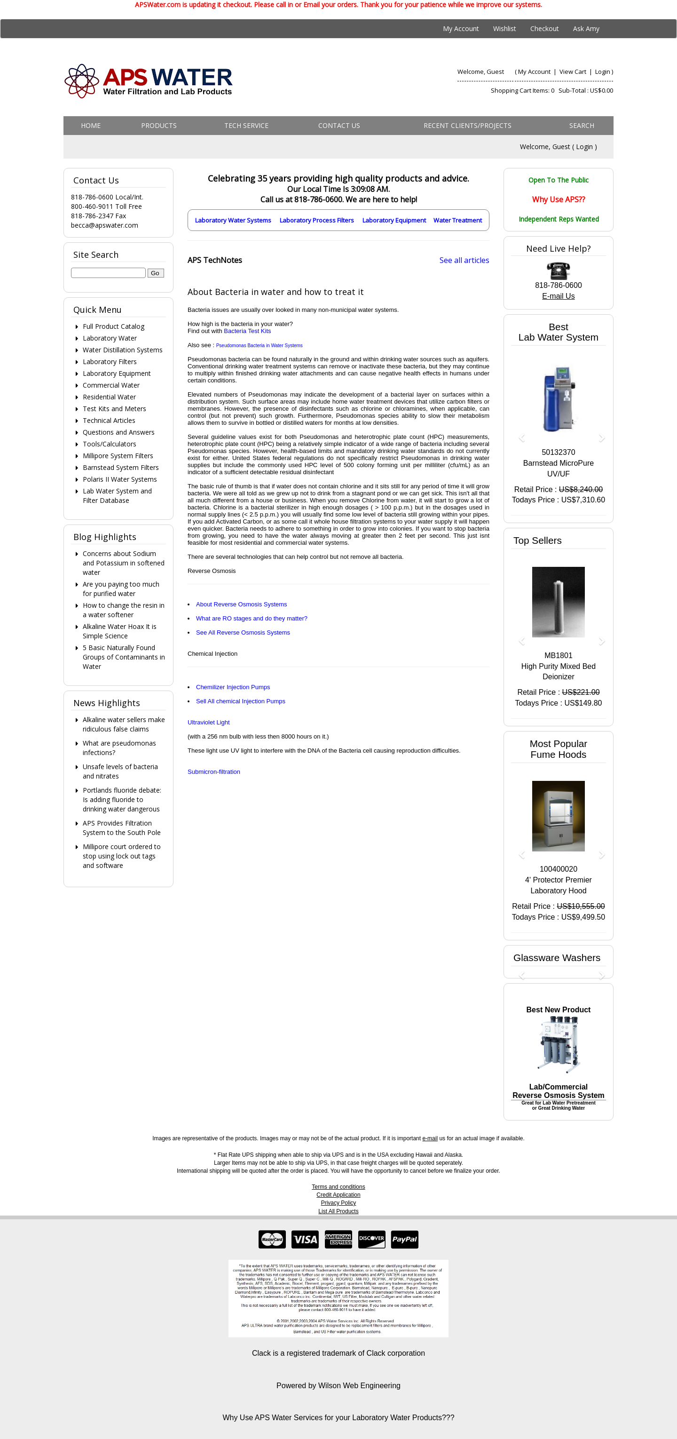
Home (91, 125)
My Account (461, 28)
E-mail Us (558, 296)
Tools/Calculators (109, 443)
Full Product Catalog (113, 326)
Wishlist (504, 28)
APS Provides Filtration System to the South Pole (122, 828)
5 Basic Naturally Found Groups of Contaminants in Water (124, 657)
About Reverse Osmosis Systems (241, 604)
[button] (518, 433)
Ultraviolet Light (209, 722)
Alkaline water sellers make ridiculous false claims (124, 724)
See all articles (464, 260)
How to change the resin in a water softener (124, 610)
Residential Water (109, 396)
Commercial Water (111, 385)
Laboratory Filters (110, 361)
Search (581, 125)
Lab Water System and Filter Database (117, 495)
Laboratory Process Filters (317, 220)
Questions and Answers (119, 432)
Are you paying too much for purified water (121, 589)
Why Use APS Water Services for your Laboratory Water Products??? (338, 1418)
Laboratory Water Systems (233, 220)
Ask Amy (586, 28)
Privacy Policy (338, 1203)
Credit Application (338, 1195)
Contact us (339, 125)
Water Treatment (457, 220)
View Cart (573, 71)
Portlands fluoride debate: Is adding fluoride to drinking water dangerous (122, 799)
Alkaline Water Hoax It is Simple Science (120, 631)
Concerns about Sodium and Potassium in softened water (124, 563)
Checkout (544, 28)
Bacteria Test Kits (247, 330)
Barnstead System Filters (121, 467)
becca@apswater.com (104, 225)
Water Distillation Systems (123, 349)
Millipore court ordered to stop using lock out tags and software (122, 856)
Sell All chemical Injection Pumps (240, 701)
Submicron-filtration (214, 771)
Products (159, 125)
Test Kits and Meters (114, 408)
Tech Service (246, 125)
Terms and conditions (338, 1187)
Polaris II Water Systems (120, 479)
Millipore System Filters (118, 455)
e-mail (430, 1138)
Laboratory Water (110, 338)
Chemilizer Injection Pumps (233, 687)
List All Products (338, 1211)
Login (602, 71)
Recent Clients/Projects (468, 125)
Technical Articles (109, 420)
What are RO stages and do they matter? (251, 618)
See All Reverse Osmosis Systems (243, 632)
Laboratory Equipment (394, 220)
